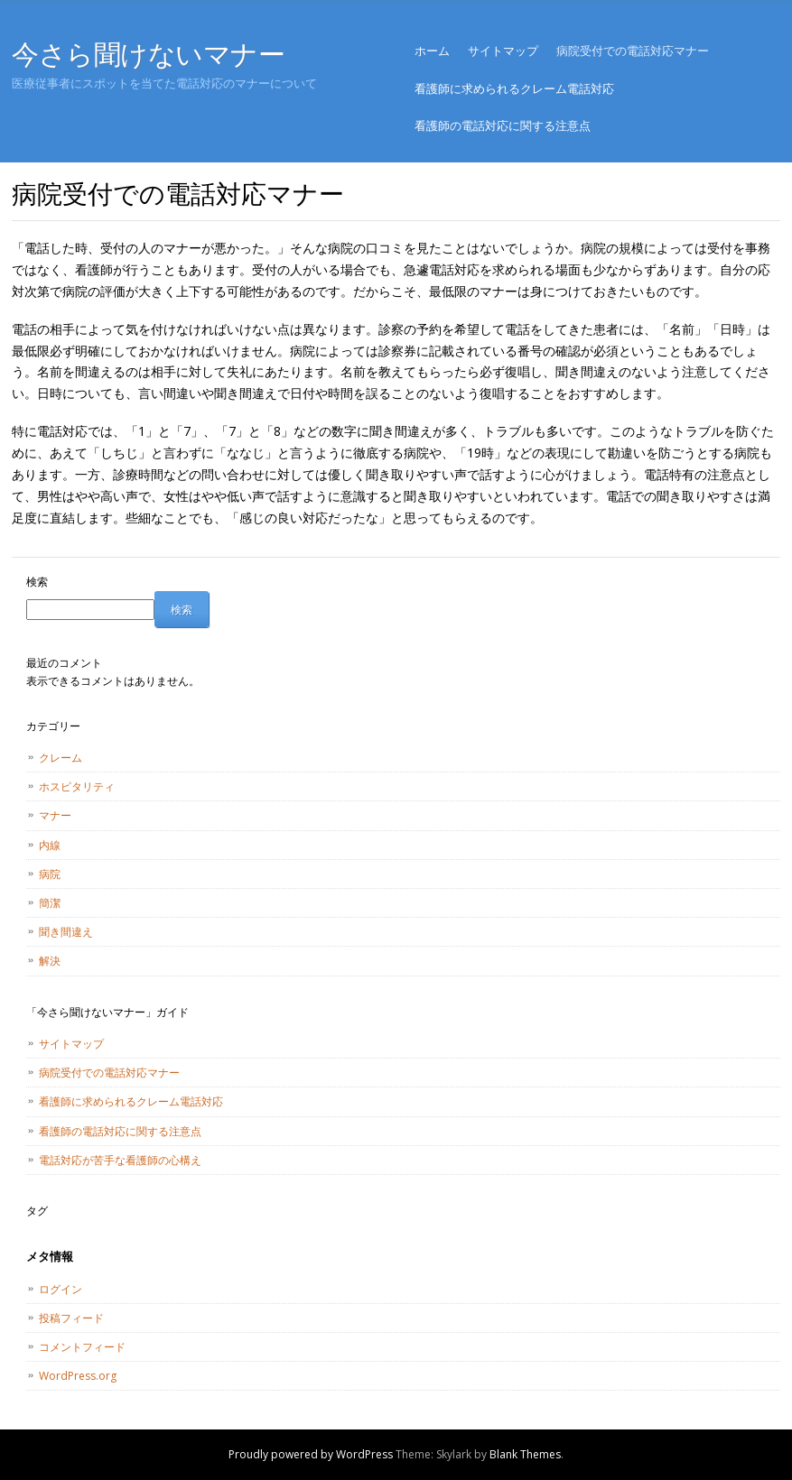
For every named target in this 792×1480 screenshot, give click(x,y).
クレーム (60, 757)
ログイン (60, 1289)
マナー (55, 815)
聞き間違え (66, 931)
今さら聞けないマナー (148, 53)
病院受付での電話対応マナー (632, 50)
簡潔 (50, 903)
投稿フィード (71, 1318)
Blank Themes (525, 1454)
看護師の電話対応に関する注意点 (503, 125)
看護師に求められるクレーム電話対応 (514, 88)
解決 (50, 960)
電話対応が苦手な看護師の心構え (120, 1160)
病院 (50, 874)
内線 (50, 845)
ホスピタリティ (77, 786)
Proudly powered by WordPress (310, 1454)
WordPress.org (77, 1375)
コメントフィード (82, 1347)
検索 (37, 581)
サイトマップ (503, 50)
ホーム (432, 50)
